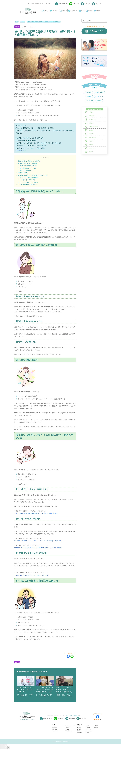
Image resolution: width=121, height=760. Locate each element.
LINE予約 (76, 4)
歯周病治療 (79, 743)
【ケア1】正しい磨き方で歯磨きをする (30, 178)
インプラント (88, 92)
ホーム (53, 735)
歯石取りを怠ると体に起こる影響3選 (28, 163)
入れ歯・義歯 (89, 100)
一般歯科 (79, 737)
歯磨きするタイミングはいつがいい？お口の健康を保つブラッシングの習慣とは (39, 549)
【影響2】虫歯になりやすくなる (28, 168)
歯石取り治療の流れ (23, 173)
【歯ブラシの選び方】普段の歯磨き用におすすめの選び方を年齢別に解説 (37, 514)
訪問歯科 (96, 738)
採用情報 (67, 740)
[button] (105, 21)
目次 (43, 157)
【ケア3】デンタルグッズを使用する (29, 183)
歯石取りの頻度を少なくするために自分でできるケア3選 (33, 175)
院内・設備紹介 (68, 742)
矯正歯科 (99, 100)
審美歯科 (87, 743)
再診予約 (98, 4)
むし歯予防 (98, 96)
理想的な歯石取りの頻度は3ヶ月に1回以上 (29, 161)
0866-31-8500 (63, 4)
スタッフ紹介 (55, 742)
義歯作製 (87, 737)
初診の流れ (54, 740)
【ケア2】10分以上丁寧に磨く (27, 180)
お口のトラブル (99, 92)
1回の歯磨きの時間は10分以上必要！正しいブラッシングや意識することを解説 (39, 542)
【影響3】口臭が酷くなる (26, 171)
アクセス (67, 738)
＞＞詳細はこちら (21, 150)
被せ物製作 (88, 738)
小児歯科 (79, 738)
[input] (94, 21)
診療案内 (79, 735)
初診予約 (87, 4)
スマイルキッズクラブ (69, 737)
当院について (55, 738)
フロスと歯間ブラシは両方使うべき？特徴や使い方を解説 (32, 576)
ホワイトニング (89, 742)
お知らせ (54, 737)
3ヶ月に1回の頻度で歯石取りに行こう (28, 185)
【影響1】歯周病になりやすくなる (29, 166)
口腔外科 (96, 737)
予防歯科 (17, 26)
